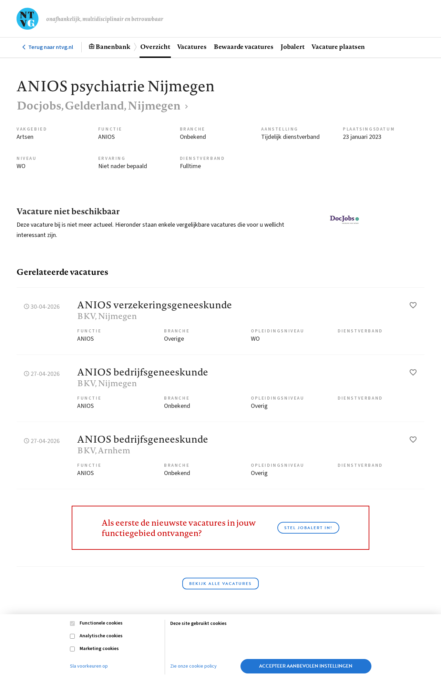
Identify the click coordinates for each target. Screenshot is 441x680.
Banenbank (112, 46)
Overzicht (155, 46)
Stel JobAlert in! (308, 528)
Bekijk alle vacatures (220, 583)
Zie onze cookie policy (193, 666)
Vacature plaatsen (338, 46)
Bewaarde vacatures (244, 46)
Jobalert (292, 46)
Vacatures (192, 46)
